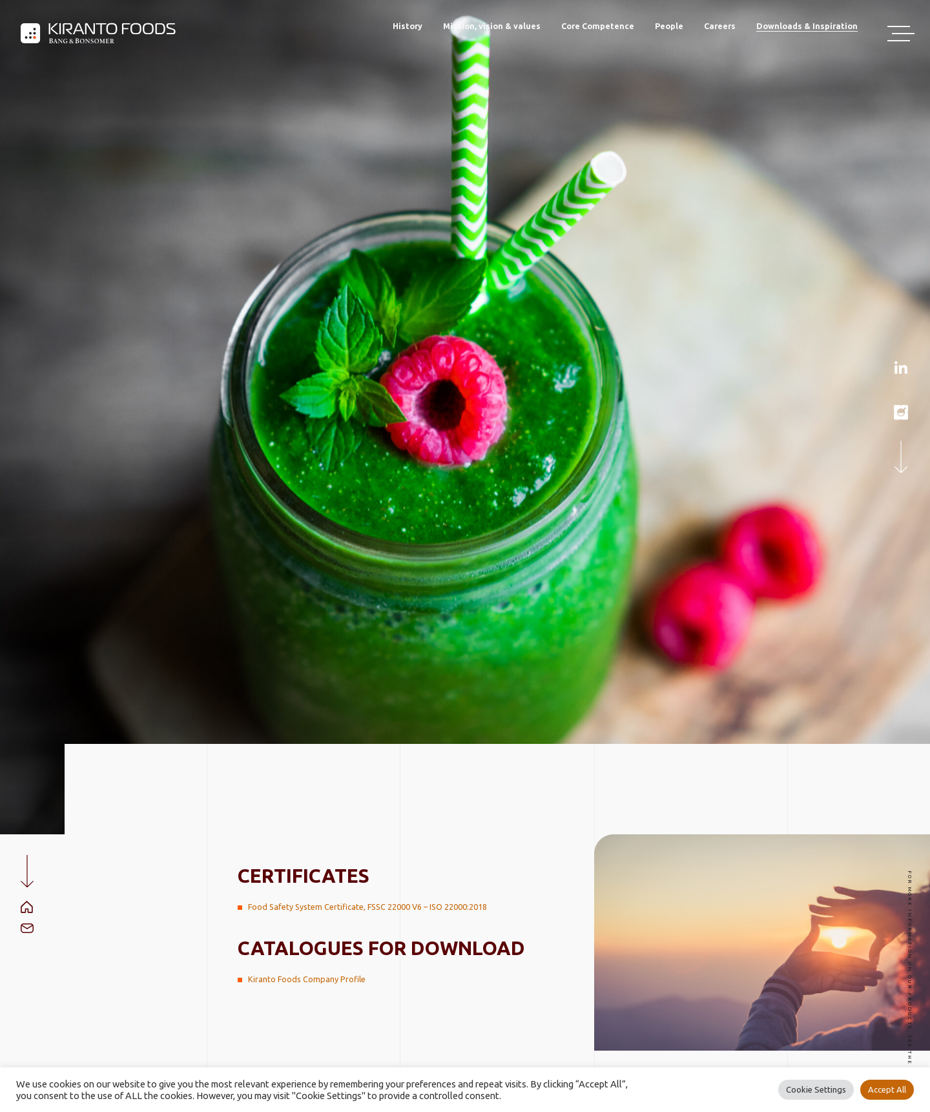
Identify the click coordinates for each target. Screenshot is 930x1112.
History (407, 25)
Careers (720, 25)
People (669, 25)
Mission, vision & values (492, 25)
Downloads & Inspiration (807, 25)
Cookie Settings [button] (816, 1089)
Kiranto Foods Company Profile (307, 978)
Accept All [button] (887, 1089)
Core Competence (597, 25)
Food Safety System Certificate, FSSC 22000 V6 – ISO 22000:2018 (367, 906)
